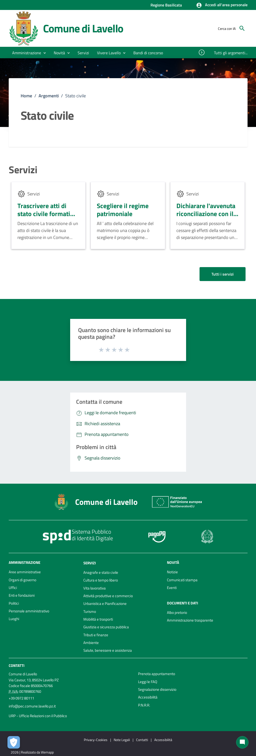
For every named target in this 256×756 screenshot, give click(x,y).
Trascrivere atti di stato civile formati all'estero (43, 214)
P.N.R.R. (144, 705)
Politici (14, 603)
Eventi (172, 587)
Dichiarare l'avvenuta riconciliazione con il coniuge (205, 214)
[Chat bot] (242, 742)
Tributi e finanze (95, 635)
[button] (222, 5)
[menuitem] (148, 52)
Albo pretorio (177, 612)
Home (26, 95)
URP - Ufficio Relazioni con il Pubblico (38, 716)
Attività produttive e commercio (108, 596)
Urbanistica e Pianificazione (105, 603)
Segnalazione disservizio (157, 689)
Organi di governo (22, 580)
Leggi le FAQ (147, 682)
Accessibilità (147, 697)
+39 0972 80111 (21, 698)
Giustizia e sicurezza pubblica (106, 627)
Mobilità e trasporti (98, 619)
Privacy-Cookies (95, 739)
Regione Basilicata (166, 5)
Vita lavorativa (94, 588)
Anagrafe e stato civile (100, 572)
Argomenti (49, 95)
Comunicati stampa (182, 580)
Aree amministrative (25, 572)
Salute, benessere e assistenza (107, 650)
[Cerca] (242, 28)
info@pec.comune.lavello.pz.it (32, 706)
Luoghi (14, 619)
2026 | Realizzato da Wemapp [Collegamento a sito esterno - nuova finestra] (32, 752)
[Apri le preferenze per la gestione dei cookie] (13, 742)
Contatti (16, 665)
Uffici (13, 587)
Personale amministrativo (29, 611)
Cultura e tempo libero (100, 580)
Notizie (172, 572)
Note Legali (122, 739)
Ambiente (91, 642)
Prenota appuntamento (156, 674)
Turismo (89, 611)
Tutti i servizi (222, 274)
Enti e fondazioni (22, 595)
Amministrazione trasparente (190, 620)
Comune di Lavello (83, 28)
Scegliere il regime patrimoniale (123, 210)
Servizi (23, 170)
